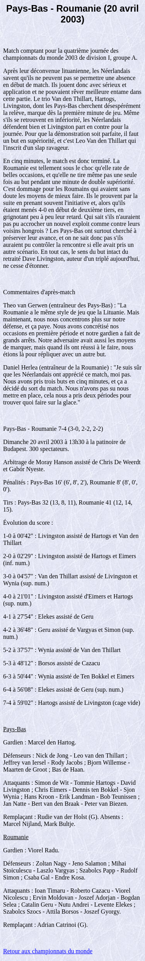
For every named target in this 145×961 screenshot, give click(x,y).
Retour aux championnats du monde (47, 951)
